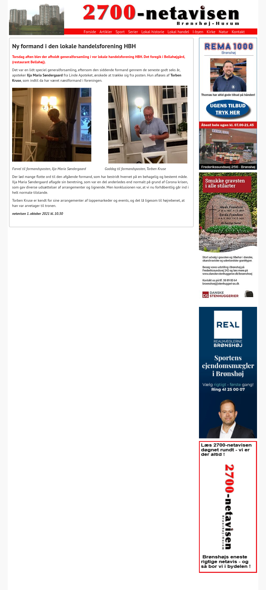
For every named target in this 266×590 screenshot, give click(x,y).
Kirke (211, 31)
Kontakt (238, 31)
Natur (223, 31)
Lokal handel (178, 31)
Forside (90, 31)
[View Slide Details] (228, 104)
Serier (133, 31)
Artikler (105, 31)
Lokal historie (152, 31)
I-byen (198, 31)
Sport (120, 31)
